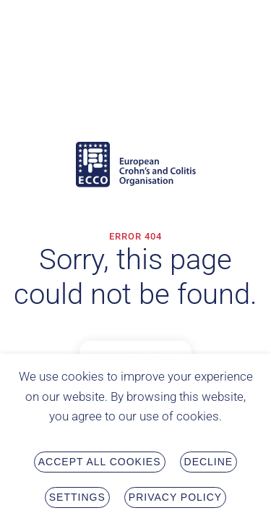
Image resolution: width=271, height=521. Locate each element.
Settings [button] (77, 499)
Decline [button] (208, 464)
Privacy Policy (175, 499)
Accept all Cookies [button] (99, 464)
